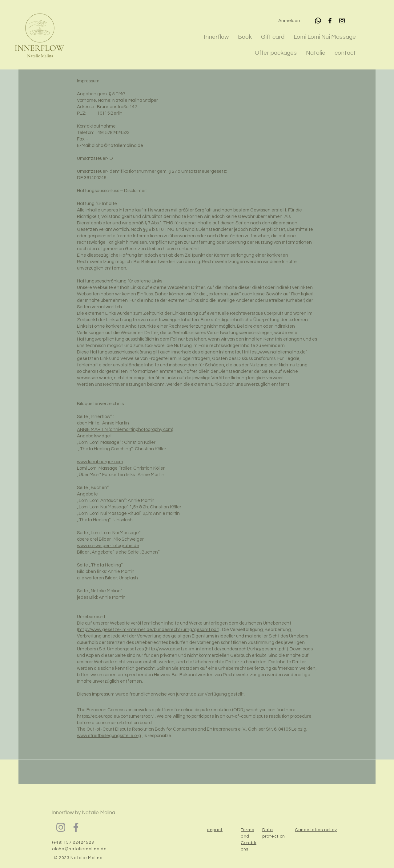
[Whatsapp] (318, 20)
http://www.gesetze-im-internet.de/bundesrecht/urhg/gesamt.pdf (148, 629)
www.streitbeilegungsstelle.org (109, 735)
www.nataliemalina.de (282, 352)
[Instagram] (342, 20)
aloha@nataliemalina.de (117, 145)
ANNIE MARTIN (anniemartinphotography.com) (125, 429)
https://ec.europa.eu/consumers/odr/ (115, 716)
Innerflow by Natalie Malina (83, 812)
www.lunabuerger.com (100, 462)
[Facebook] (330, 20)
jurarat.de (186, 694)
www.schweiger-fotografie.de (108, 545)
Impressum (103, 694)
